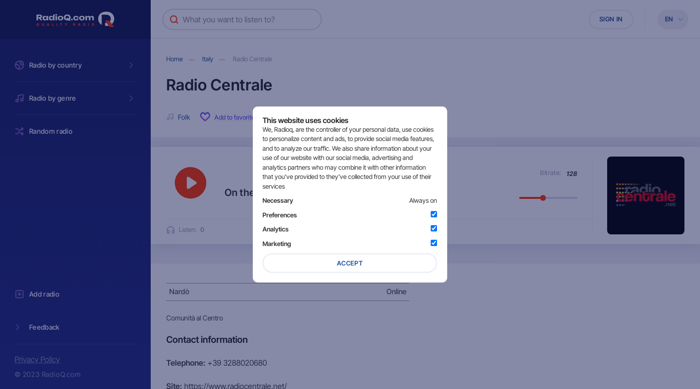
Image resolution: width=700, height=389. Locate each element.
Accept (350, 263)
